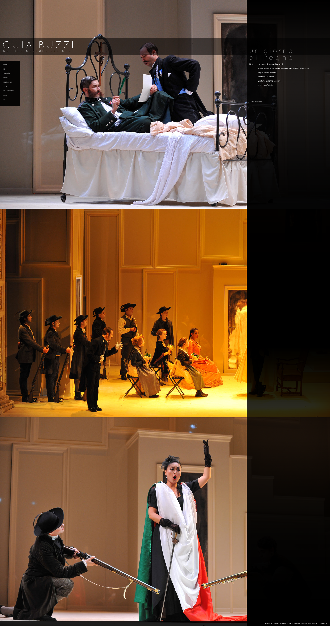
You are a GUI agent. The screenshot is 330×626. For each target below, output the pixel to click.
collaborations (8, 91)
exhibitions (7, 82)
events (5, 86)
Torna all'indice (256, 102)
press (5, 95)
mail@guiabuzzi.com (307, 623)
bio (4, 69)
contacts (6, 73)
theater (6, 78)
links (4, 99)
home (5, 64)
